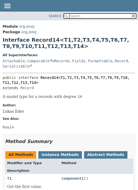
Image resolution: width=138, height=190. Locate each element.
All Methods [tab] (20, 155)
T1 (9, 178)
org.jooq (26, 26)
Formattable (100, 61)
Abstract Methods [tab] (105, 155)
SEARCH (55, 16)
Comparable (38, 61)
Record (61, 61)
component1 (73, 178)
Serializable (16, 66)
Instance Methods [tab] (60, 155)
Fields (79, 61)
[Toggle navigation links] (7, 6)
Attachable (14, 61)
